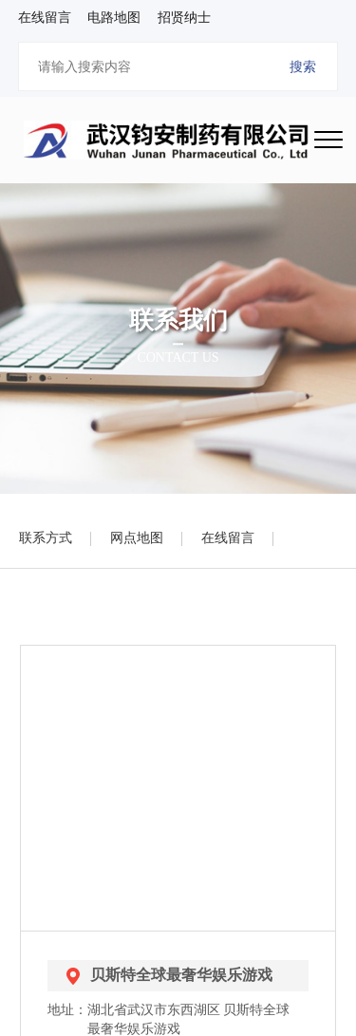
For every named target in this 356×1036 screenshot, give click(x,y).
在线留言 (227, 538)
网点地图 (136, 538)
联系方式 (45, 538)
